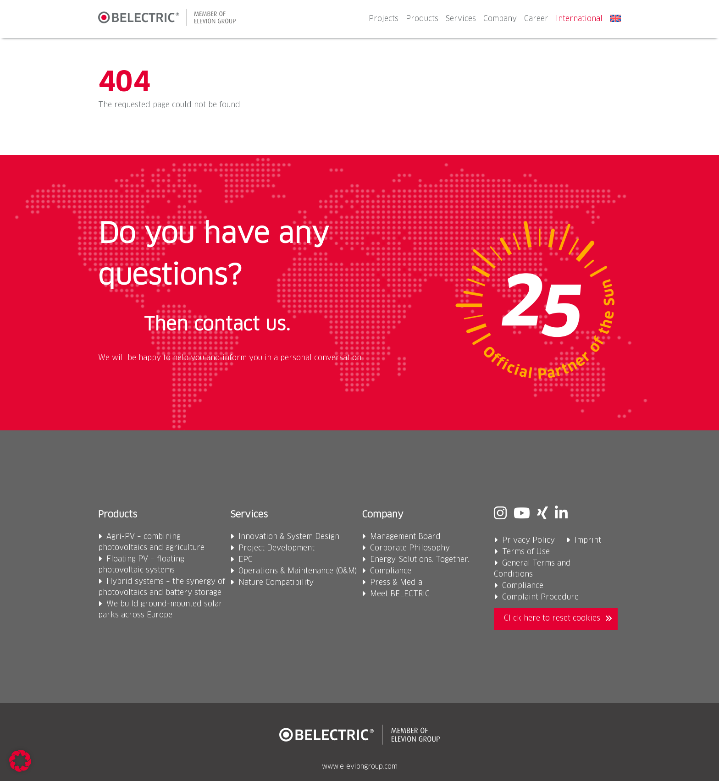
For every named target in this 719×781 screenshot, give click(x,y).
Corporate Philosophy (410, 548)
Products (422, 18)
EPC (245, 559)
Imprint (588, 540)
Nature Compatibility (276, 582)
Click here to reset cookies (552, 618)
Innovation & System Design (288, 536)
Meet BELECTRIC (400, 594)
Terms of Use (526, 552)
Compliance (390, 571)
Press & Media (396, 582)
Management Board (405, 536)
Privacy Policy (528, 540)
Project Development (276, 548)
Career (536, 18)
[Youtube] (522, 515)
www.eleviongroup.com (360, 767)
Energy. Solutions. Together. (419, 559)
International (579, 18)
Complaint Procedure (540, 597)
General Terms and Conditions (532, 569)
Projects (383, 18)
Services (461, 18)
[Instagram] (500, 515)
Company (500, 18)
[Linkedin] (561, 515)
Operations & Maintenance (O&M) (297, 571)
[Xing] (542, 515)
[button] (20, 761)
